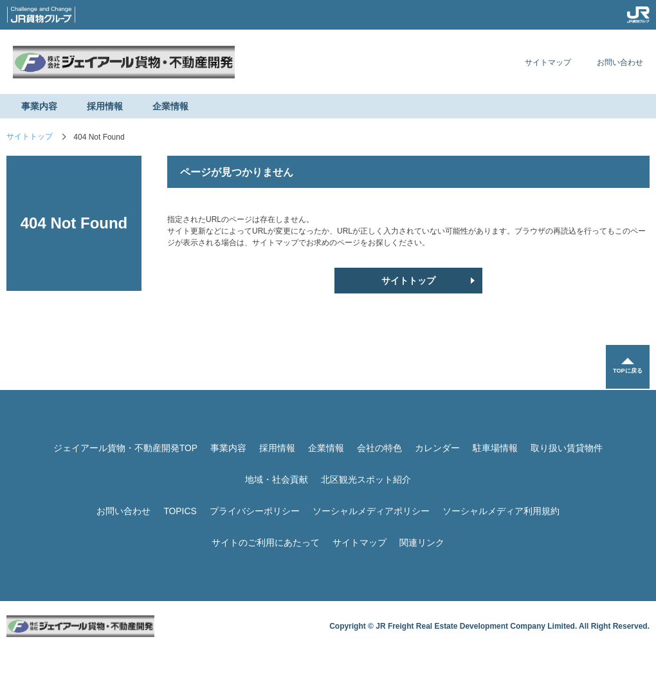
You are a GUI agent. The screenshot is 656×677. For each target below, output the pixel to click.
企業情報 (170, 106)
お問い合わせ (620, 62)
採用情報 (105, 106)
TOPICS (180, 511)
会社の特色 (379, 448)
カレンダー (437, 448)
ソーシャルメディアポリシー (371, 511)
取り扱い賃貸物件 (567, 448)
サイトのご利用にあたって (266, 542)
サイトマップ (548, 62)
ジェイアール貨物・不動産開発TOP (125, 448)
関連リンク (421, 542)
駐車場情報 (495, 448)
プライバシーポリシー (255, 511)
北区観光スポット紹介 (366, 479)
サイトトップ (29, 137)
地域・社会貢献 (276, 479)
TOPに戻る (627, 372)
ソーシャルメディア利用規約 (501, 511)
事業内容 (39, 106)
